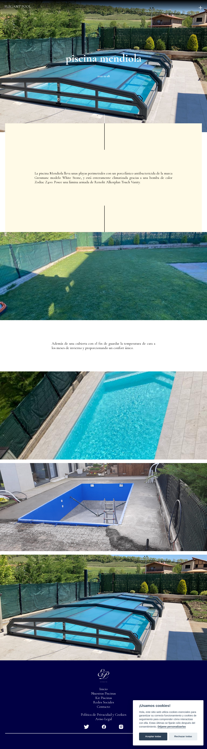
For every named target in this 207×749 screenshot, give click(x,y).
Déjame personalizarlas (172, 726)
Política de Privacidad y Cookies (103, 714)
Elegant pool (17, 6)
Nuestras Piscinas (103, 693)
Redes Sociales (103, 702)
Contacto (103, 706)
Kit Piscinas (103, 698)
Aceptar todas (153, 736)
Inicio (103, 689)
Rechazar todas (183, 736)
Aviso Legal (103, 719)
